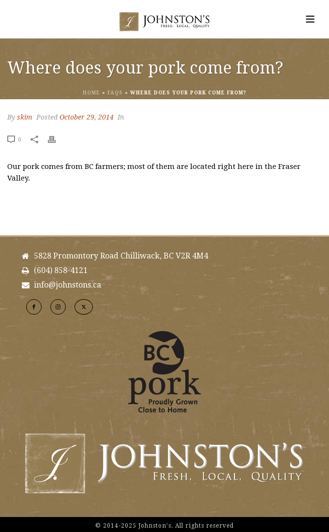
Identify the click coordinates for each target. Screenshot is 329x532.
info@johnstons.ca (67, 285)
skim (24, 117)
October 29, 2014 (87, 117)
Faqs (115, 92)
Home (91, 92)
